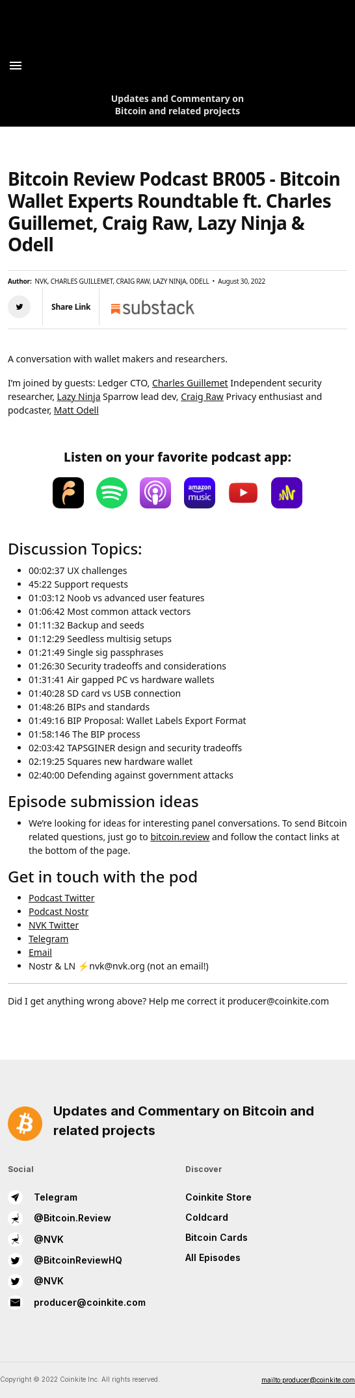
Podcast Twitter (61, 898)
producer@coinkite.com (77, 1302)
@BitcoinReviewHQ (65, 1260)
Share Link (70, 306)
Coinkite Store (218, 1197)
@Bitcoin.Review (59, 1218)
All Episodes (213, 1257)
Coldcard (206, 1217)
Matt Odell (76, 410)
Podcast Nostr (58, 911)
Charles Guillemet (190, 383)
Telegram (48, 938)
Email (40, 952)
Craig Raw (202, 396)
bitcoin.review (179, 836)
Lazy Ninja (79, 396)
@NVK (36, 1239)
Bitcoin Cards (216, 1237)
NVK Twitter (54, 925)
